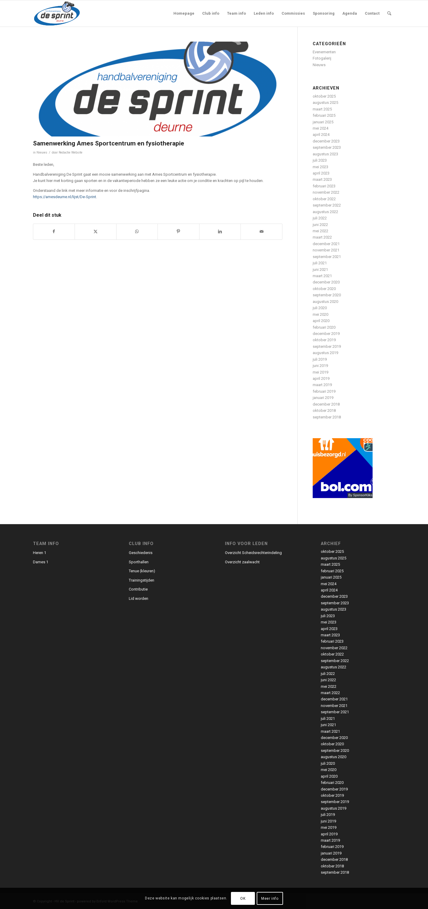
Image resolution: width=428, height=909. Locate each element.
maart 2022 (322, 237)
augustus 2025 (325, 102)
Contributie (138, 589)
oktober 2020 (324, 288)
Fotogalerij (322, 58)
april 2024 (321, 134)
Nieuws (42, 152)
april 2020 (321, 320)
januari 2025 (323, 122)
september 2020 (327, 295)
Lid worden (138, 598)
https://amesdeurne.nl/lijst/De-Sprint (64, 197)
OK (242, 898)
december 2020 (326, 282)
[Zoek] (389, 13)
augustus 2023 (325, 154)
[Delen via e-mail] (261, 231)
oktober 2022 (324, 199)
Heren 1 (39, 552)
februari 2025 (324, 115)
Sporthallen (139, 562)
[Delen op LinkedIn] (220, 231)
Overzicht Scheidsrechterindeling (253, 552)
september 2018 (327, 417)
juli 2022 (320, 218)
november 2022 (326, 192)
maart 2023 (322, 179)
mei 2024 (320, 128)
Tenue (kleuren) (142, 571)
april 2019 (321, 378)
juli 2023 (320, 160)
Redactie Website (70, 152)
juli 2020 (320, 308)
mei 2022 (320, 231)
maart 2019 (322, 385)
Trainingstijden (141, 580)
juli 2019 (320, 359)
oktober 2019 (324, 340)
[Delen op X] (95, 231)
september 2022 (327, 205)
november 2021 (326, 250)
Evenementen (324, 52)
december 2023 (326, 141)
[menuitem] (184, 13)
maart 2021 (322, 276)
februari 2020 (324, 327)
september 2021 (327, 256)
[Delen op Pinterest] (178, 231)
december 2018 (326, 404)
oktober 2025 (324, 96)
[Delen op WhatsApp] (137, 231)
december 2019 (326, 333)
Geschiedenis (140, 552)
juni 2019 (320, 365)
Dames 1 (40, 562)
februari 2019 (324, 391)
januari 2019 (323, 397)
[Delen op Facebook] (54, 231)
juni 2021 (320, 269)
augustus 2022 (325, 212)
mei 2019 (320, 372)
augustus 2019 (325, 352)
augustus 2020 (325, 301)
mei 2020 (320, 314)
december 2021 (326, 244)
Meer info (269, 898)
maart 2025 (322, 109)
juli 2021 (320, 263)
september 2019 (327, 346)
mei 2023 (320, 167)
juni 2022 (320, 224)
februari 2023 (324, 186)
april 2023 (321, 173)
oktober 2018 (324, 410)
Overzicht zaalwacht (242, 562)
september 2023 (327, 147)
